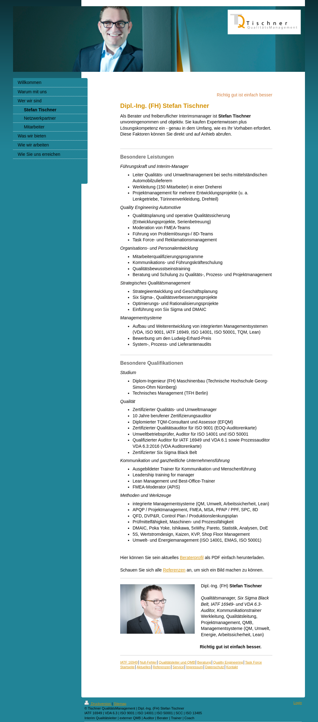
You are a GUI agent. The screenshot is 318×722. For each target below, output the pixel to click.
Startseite (127, 667)
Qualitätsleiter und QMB (177, 662)
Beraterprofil (191, 557)
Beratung (204, 662)
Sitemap (120, 704)
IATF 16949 (129, 662)
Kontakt (232, 667)
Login (297, 703)
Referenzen (174, 569)
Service (178, 667)
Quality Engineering (228, 662)
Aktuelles (144, 667)
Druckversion (98, 704)
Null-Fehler (148, 662)
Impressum (194, 667)
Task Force (253, 662)
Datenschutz (214, 667)
